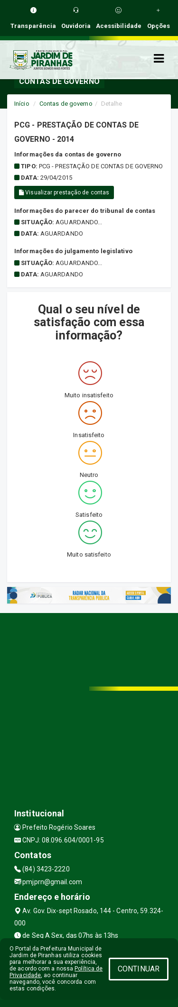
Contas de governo (66, 103)
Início (21, 103)
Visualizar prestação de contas (64, 192)
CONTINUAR (138, 968)
